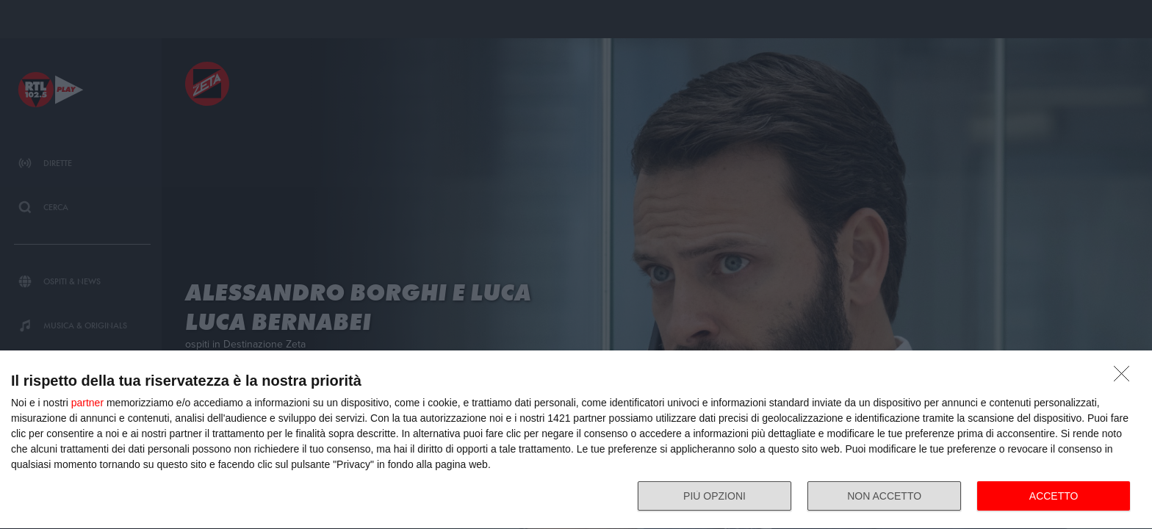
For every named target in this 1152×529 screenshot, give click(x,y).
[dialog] (576, 440)
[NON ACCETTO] (1125, 377)
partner (87, 402)
